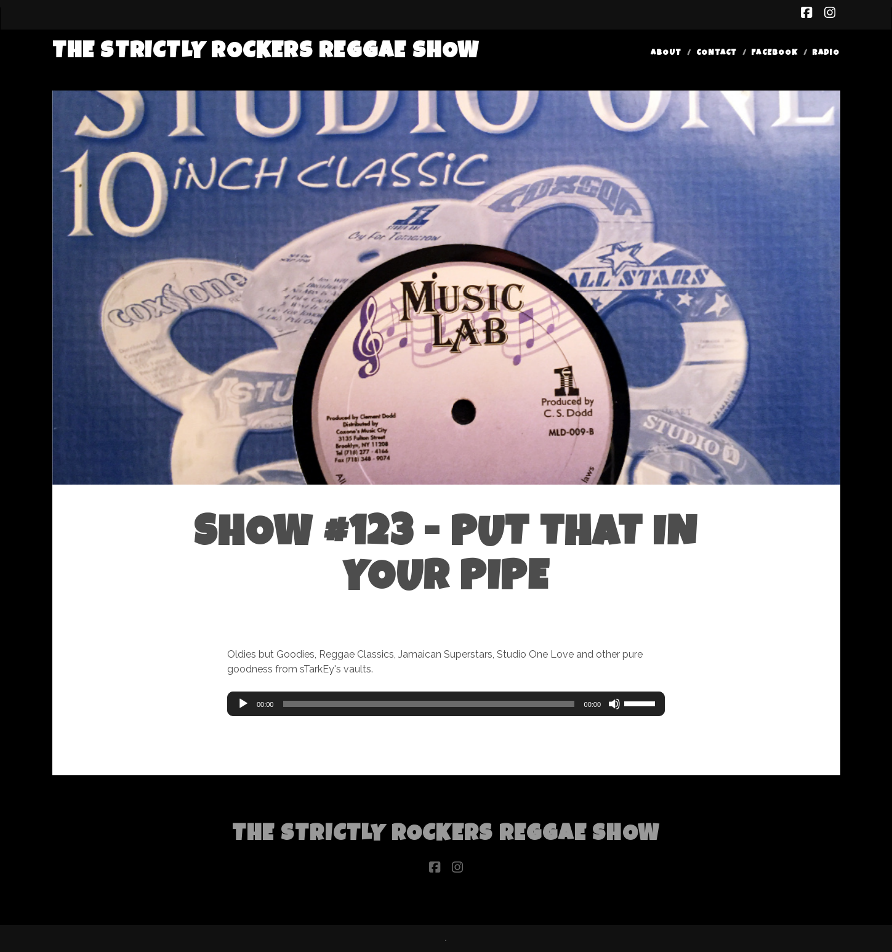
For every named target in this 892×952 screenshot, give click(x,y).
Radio (826, 53)
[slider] (428, 704)
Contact (716, 53)
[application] (446, 704)
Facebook (774, 53)
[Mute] (614, 704)
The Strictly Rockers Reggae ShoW (266, 52)
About (666, 53)
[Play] (243, 704)
